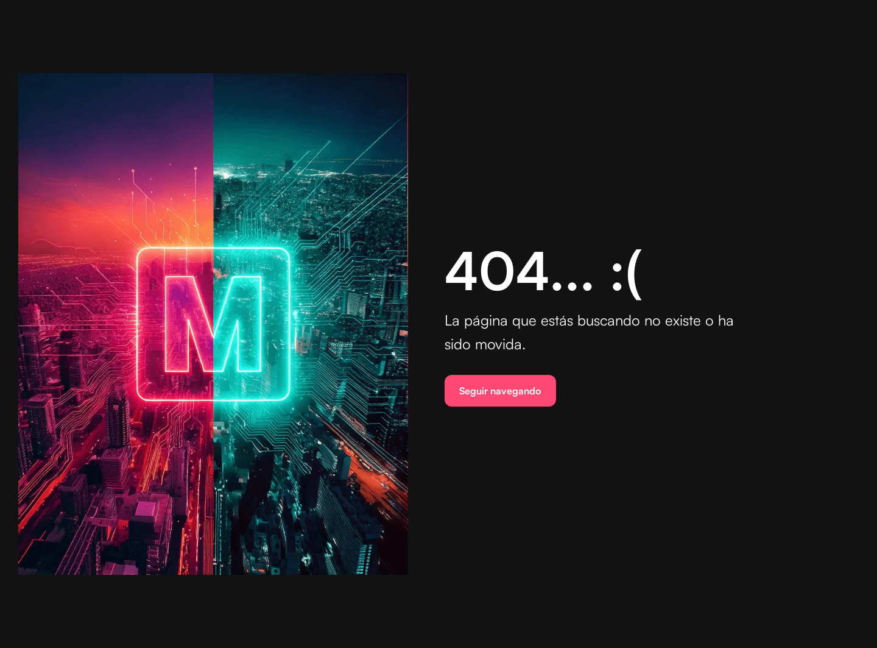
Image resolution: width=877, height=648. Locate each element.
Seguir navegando (500, 391)
